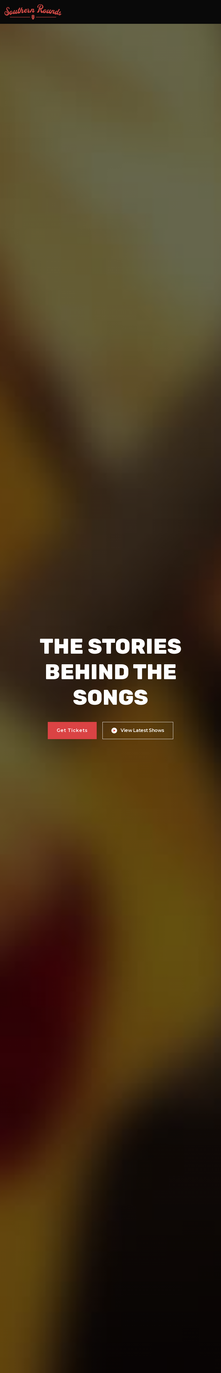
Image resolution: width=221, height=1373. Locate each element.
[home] (33, 12)
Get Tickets (72, 730)
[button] (210, 12)
